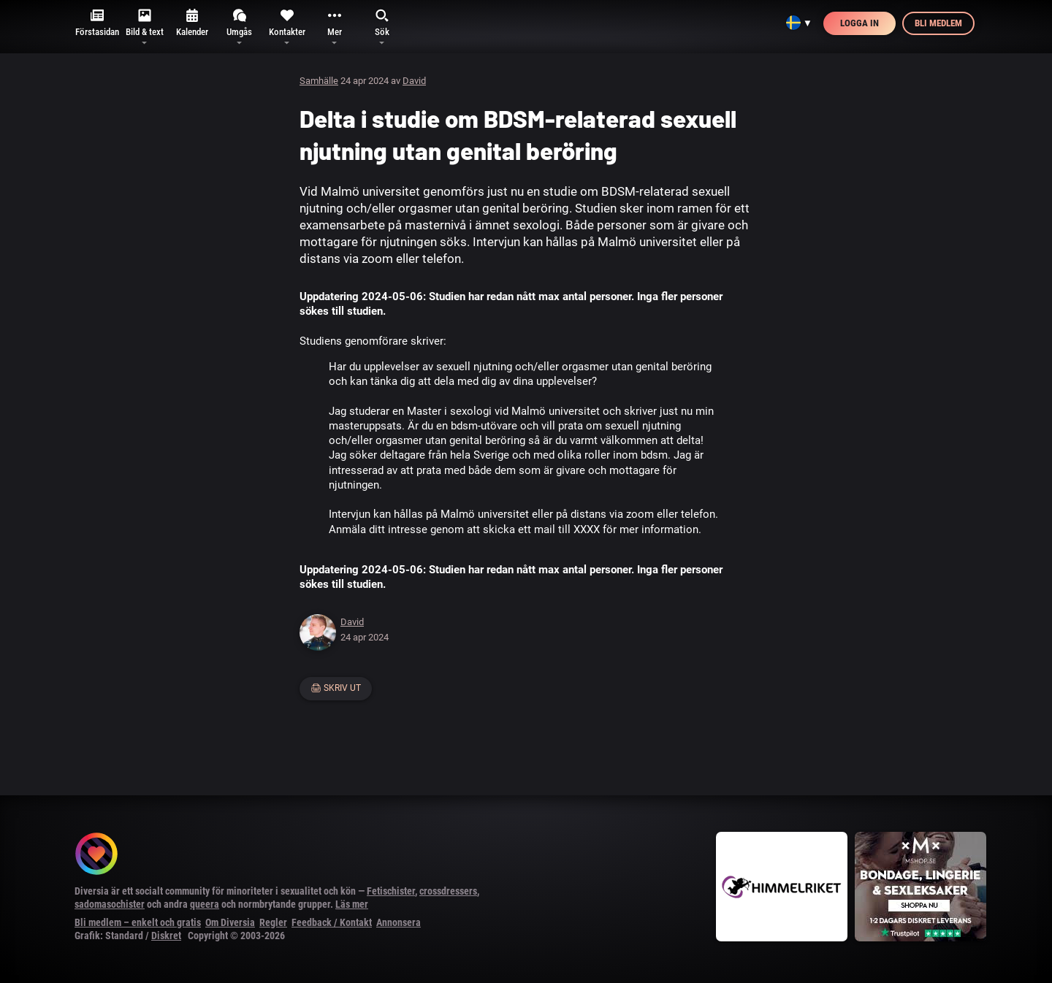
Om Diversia (230, 922)
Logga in (859, 23)
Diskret (166, 935)
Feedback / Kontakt (331, 922)
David (414, 80)
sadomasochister (110, 904)
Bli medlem (938, 23)
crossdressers (448, 891)
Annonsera (398, 922)
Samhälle (319, 80)
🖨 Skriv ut (335, 688)
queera (204, 904)
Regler (273, 922)
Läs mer (351, 904)
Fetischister (391, 891)
